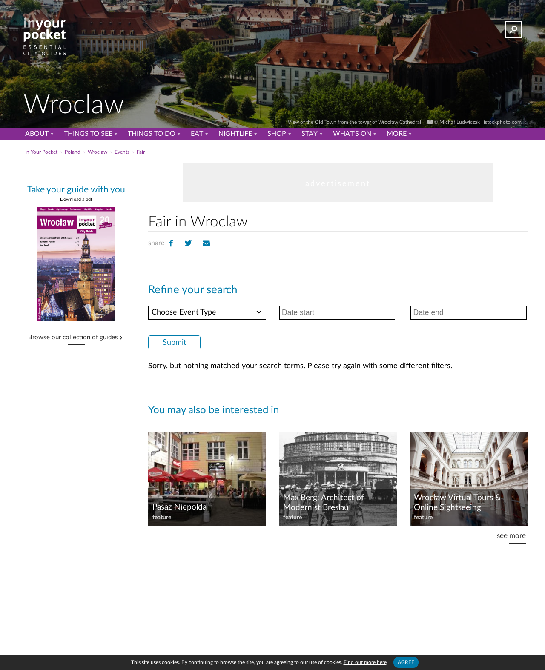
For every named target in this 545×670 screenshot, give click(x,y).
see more (511, 535)
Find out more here (365, 662)
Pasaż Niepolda (179, 507)
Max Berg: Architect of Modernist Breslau (323, 503)
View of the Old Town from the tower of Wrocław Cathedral (355, 122)
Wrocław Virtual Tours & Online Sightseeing (457, 503)
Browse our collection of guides (73, 338)
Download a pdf (76, 199)
